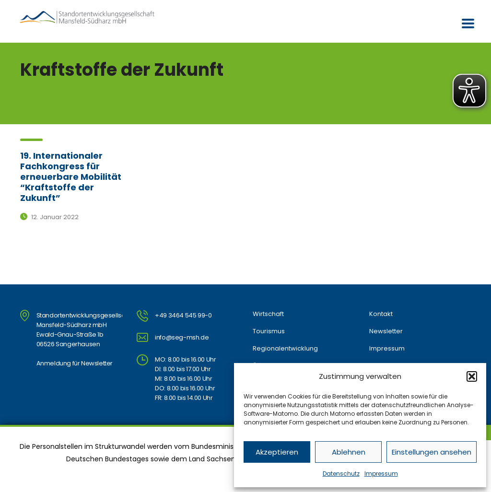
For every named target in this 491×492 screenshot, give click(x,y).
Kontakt (381, 314)
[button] (472, 376)
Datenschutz (341, 473)
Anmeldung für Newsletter (74, 363)
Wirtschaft (268, 314)
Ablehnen (348, 452)
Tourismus (269, 331)
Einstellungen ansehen (431, 452)
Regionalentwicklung (285, 348)
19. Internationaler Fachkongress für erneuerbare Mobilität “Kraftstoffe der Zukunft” (70, 177)
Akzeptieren (277, 452)
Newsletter (386, 331)
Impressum (381, 473)
